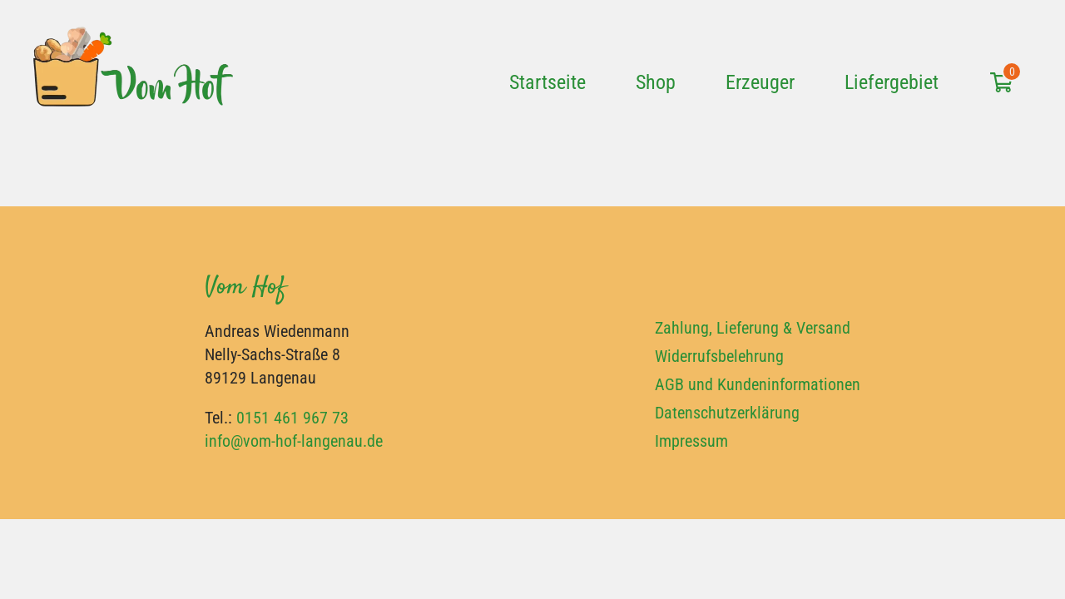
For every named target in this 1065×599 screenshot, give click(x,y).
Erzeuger (760, 82)
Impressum (691, 441)
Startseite (547, 82)
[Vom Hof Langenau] (133, 76)
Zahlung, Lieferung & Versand (752, 328)
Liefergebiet (892, 82)
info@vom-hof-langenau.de (294, 441)
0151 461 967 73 (292, 418)
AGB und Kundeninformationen (757, 384)
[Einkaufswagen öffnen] (1000, 79)
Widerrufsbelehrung (719, 356)
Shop (656, 82)
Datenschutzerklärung (727, 413)
